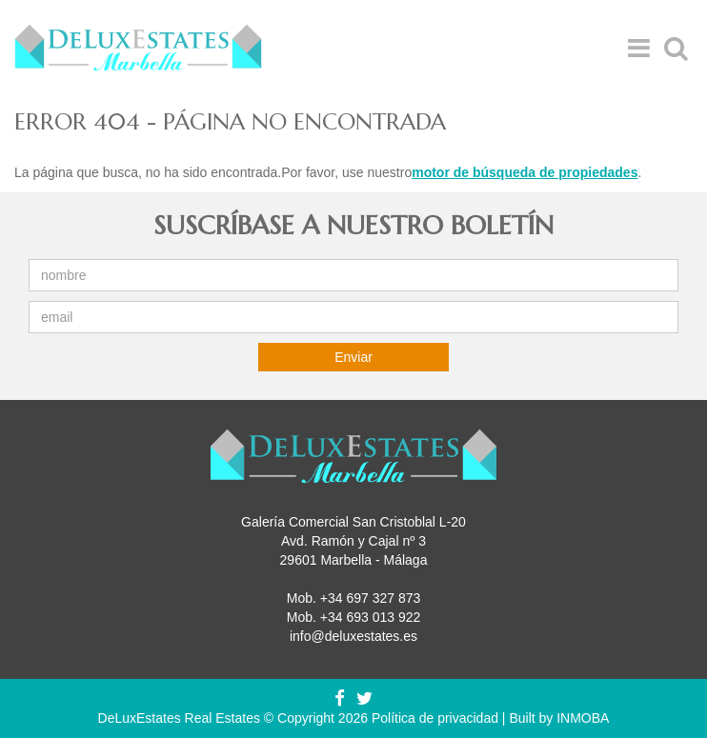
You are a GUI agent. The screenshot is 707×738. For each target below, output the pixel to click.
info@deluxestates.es (353, 636)
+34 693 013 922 (370, 617)
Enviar (353, 357)
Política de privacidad (435, 718)
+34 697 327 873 (370, 598)
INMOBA (582, 718)
